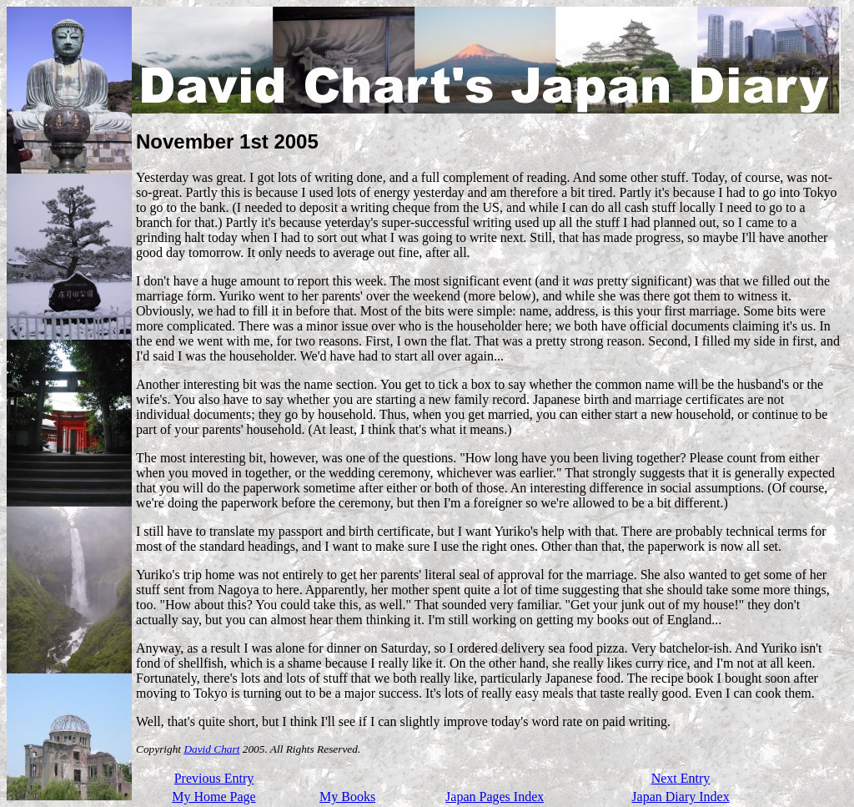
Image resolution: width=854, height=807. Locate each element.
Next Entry (681, 778)
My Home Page (213, 796)
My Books (347, 796)
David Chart (211, 749)
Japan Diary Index (680, 796)
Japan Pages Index (494, 796)
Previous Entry (214, 778)
